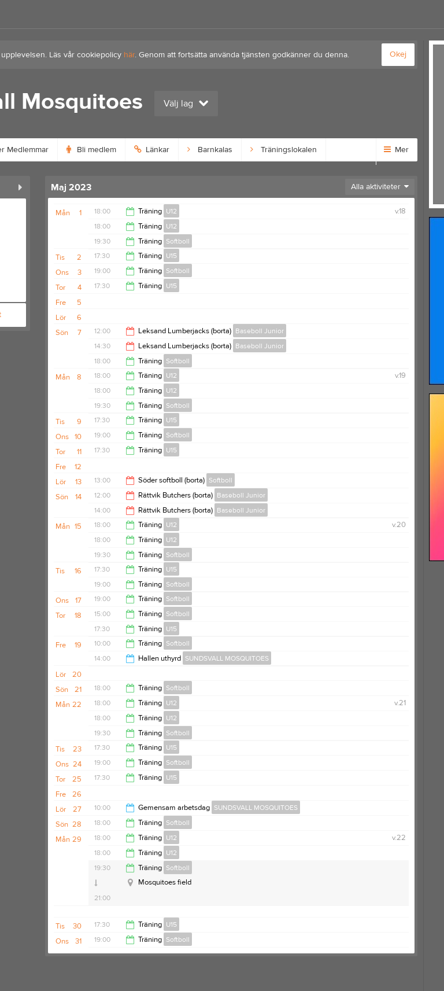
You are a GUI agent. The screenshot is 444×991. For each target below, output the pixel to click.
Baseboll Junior (259, 331)
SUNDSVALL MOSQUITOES (227, 658)
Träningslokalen (283, 150)
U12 (171, 211)
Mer (396, 150)
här (129, 55)
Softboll (178, 241)
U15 (171, 255)
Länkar (151, 150)
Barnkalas (209, 150)
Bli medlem (91, 150)
